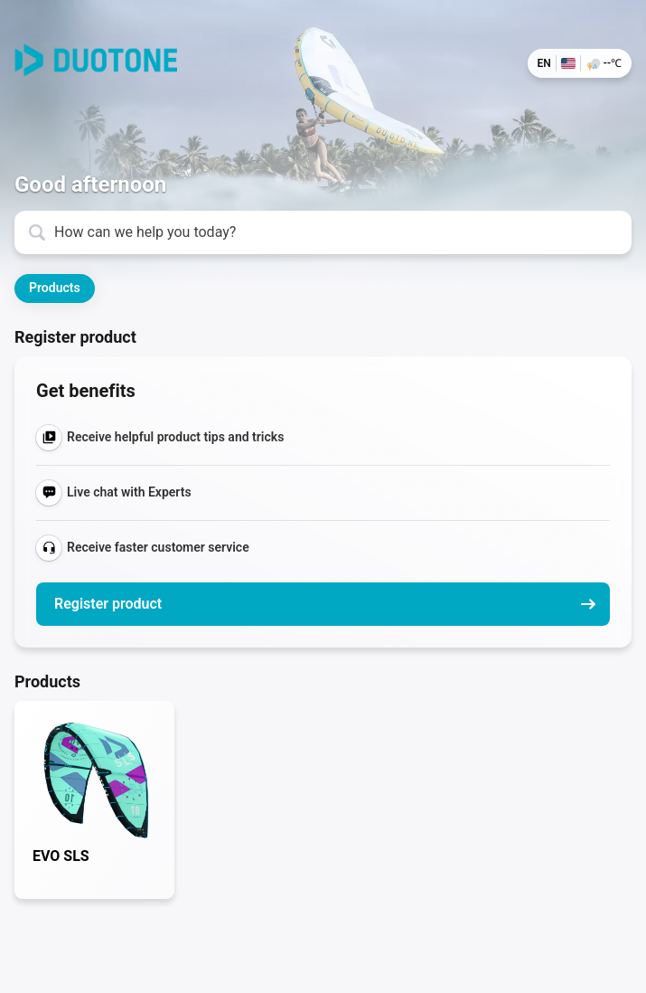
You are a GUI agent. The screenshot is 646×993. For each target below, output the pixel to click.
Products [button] (54, 287)
